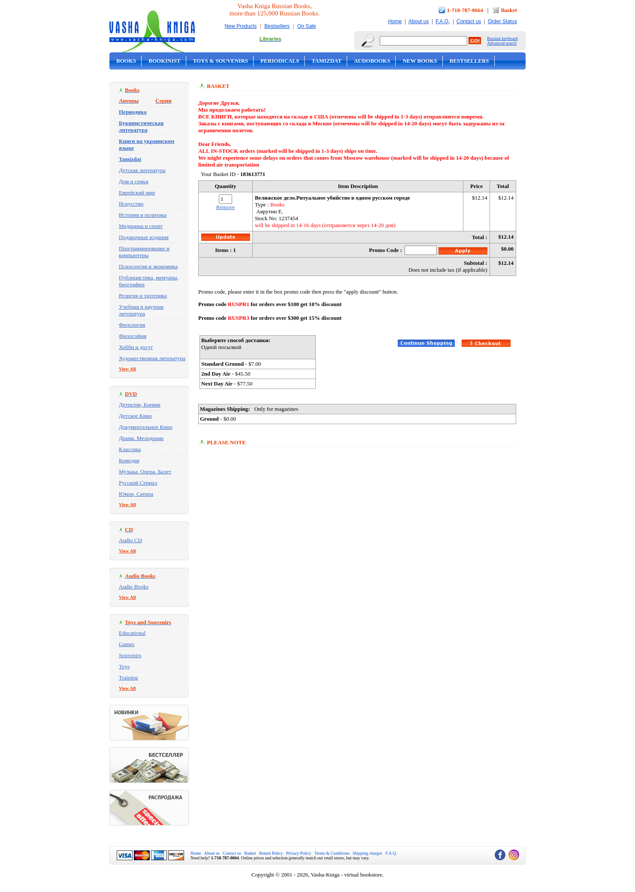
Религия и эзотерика (143, 295)
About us (418, 21)
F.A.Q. (442, 21)
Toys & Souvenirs (220, 61)
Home (395, 21)
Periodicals (279, 61)
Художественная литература (152, 358)
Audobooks (372, 61)
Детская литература (142, 170)
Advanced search (502, 43)
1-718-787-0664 (465, 10)
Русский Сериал (138, 482)
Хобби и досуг (136, 347)
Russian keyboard (502, 38)
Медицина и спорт (141, 226)
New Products (241, 26)
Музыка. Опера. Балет (145, 471)
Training (128, 677)
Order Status (502, 21)
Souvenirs (130, 655)
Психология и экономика (148, 266)
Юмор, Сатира (136, 494)
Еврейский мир (137, 192)
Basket (509, 10)
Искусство (131, 203)
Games (126, 644)
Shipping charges (367, 853)
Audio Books (133, 586)
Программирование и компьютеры (144, 251)
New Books (419, 61)
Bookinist (164, 61)
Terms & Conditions (332, 853)
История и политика (142, 215)
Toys (124, 666)
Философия (132, 336)
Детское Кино (135, 416)
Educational (132, 633)
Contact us (469, 21)
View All (127, 368)
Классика (130, 449)
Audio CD (130, 540)
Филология (132, 325)
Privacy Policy (298, 853)
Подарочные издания (144, 237)
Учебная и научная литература (141, 310)
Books (126, 61)
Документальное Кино (145, 427)
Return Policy (271, 853)
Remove (225, 207)
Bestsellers (277, 26)
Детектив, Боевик (139, 404)
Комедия (129, 460)
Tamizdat (326, 61)
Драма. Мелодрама (141, 438)
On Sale (306, 26)
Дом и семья (133, 181)
